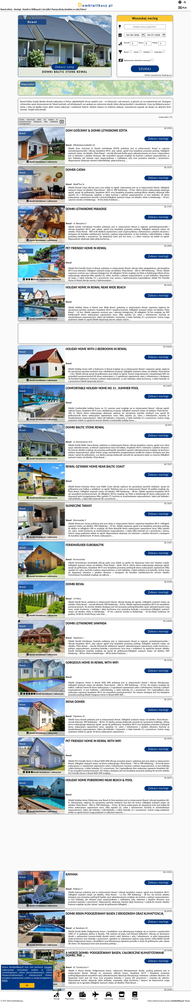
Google (48, 967)
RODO (5, 980)
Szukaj (145, 69)
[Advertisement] (95, 843)
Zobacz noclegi (158, 138)
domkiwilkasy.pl (95, 5)
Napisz (187, 1001)
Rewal (22, 133)
